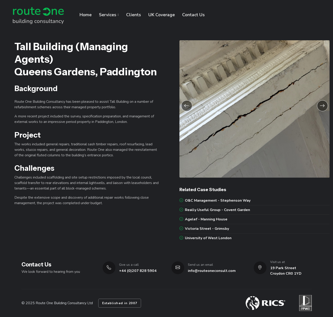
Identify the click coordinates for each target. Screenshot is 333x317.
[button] (186, 105)
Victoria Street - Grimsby (204, 228)
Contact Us (193, 15)
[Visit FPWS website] (305, 303)
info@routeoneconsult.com (212, 270)
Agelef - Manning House (203, 219)
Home (86, 15)
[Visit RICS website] (265, 303)
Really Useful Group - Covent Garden (214, 210)
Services (107, 15)
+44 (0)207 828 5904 (138, 270)
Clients (133, 15)
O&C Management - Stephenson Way (214, 200)
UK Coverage (161, 15)
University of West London (205, 238)
